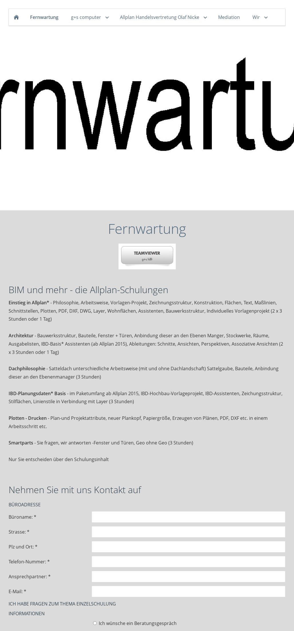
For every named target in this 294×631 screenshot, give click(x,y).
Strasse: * (19, 532)
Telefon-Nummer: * (29, 562)
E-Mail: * (17, 591)
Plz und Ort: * (23, 547)
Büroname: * (22, 517)
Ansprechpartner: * (30, 576)
